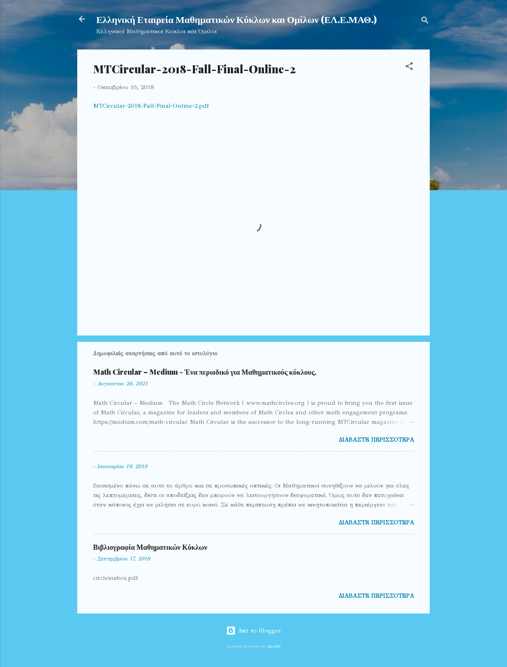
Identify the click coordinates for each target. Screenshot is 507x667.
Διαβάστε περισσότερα (376, 439)
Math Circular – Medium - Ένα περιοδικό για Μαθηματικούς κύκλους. (204, 372)
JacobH (274, 646)
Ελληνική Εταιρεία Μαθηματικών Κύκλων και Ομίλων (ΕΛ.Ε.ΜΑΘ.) (236, 19)
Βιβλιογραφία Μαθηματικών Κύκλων (150, 547)
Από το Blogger (253, 630)
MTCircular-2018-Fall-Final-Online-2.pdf (151, 105)
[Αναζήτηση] (425, 22)
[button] (409, 67)
